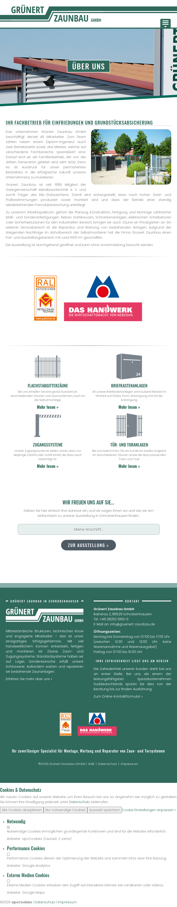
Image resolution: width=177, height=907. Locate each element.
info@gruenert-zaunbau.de (132, 624)
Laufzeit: (51, 838)
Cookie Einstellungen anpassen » (149, 810)
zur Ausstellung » (88, 545)
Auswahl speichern (104, 810)
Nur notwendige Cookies (65, 810)
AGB (91, 764)
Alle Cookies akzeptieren (22, 810)
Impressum (129, 764)
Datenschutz (107, 764)
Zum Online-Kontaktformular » (118, 696)
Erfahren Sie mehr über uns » (29, 679)
